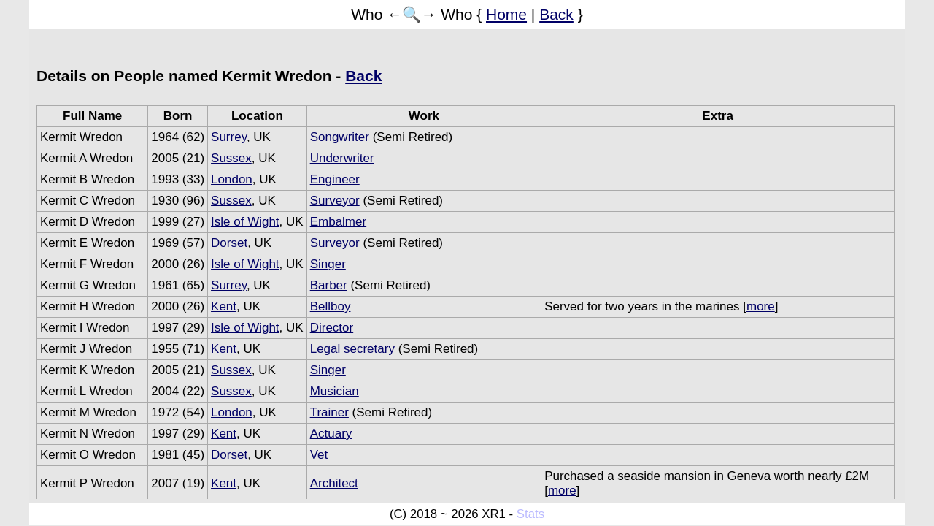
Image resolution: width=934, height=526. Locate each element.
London (231, 179)
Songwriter (339, 137)
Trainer (329, 412)
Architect (334, 483)
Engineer (335, 179)
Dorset (229, 243)
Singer (328, 264)
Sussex (231, 158)
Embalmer (338, 222)
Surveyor (335, 200)
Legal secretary (352, 349)
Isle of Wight (245, 222)
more (760, 306)
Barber (328, 285)
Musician (334, 391)
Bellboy (330, 306)
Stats (530, 514)
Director (332, 328)
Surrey (229, 137)
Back (556, 14)
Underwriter (342, 158)
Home (506, 14)
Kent (223, 306)
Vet (319, 455)
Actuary (331, 434)
